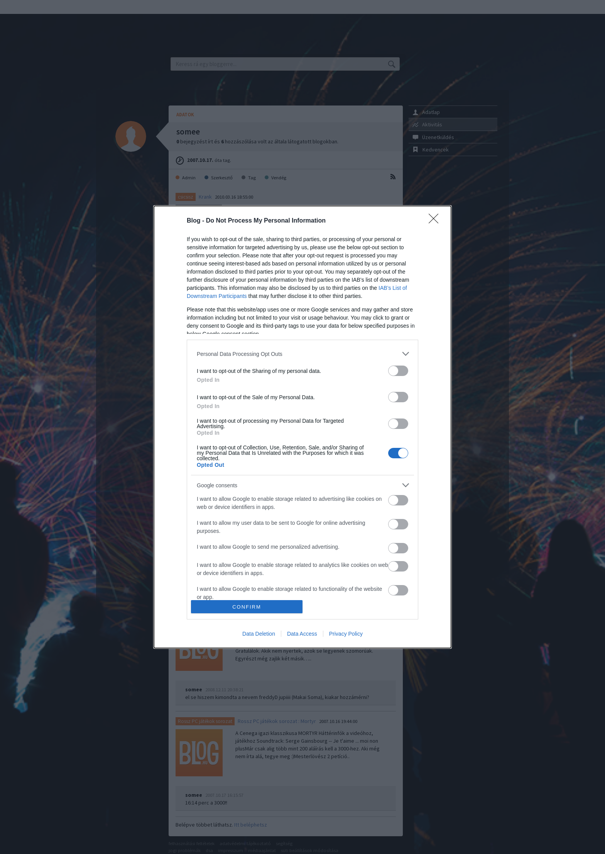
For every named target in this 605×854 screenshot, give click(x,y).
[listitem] (302, 354)
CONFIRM (246, 607)
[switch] (398, 371)
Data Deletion (258, 634)
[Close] (436, 221)
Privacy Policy (346, 634)
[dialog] (302, 427)
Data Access (302, 634)
